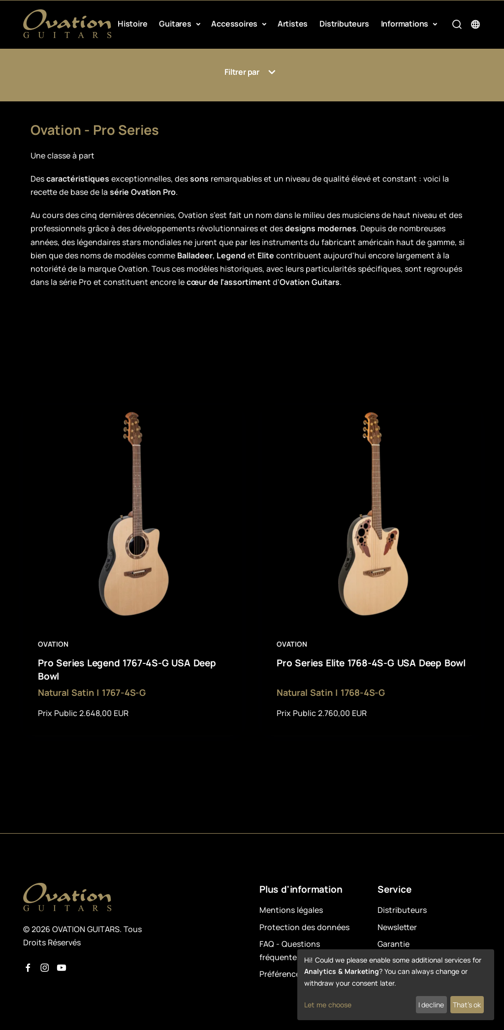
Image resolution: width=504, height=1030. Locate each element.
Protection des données (304, 927)
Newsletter (397, 927)
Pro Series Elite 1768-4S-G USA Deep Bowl (371, 662)
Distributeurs (344, 23)
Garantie (394, 943)
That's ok (467, 1004)
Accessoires (235, 23)
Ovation (53, 644)
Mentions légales (291, 910)
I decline (431, 1004)
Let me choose (327, 1004)
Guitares (176, 23)
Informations (405, 23)
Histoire (132, 23)
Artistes (293, 23)
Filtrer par (252, 72)
